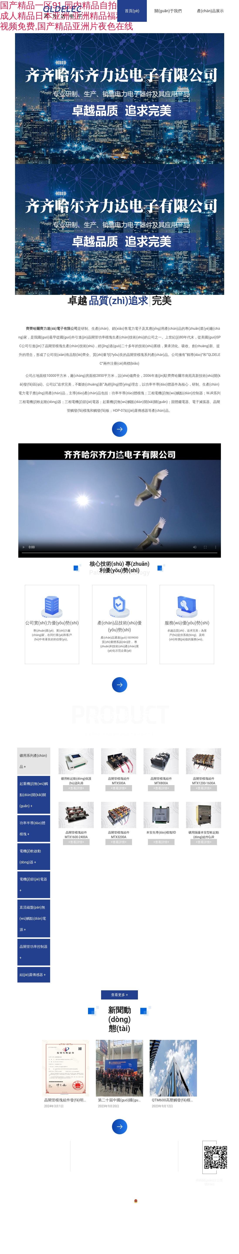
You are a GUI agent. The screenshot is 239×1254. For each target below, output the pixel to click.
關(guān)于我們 (167, 11)
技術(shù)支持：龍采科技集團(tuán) (201, 1200)
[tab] (34, 761)
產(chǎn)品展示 (210, 11)
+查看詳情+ (76, 788)
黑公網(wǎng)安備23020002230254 (158, 1200)
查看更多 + (119, 995)
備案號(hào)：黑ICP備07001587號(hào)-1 (108, 1200)
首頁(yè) (132, 11)
